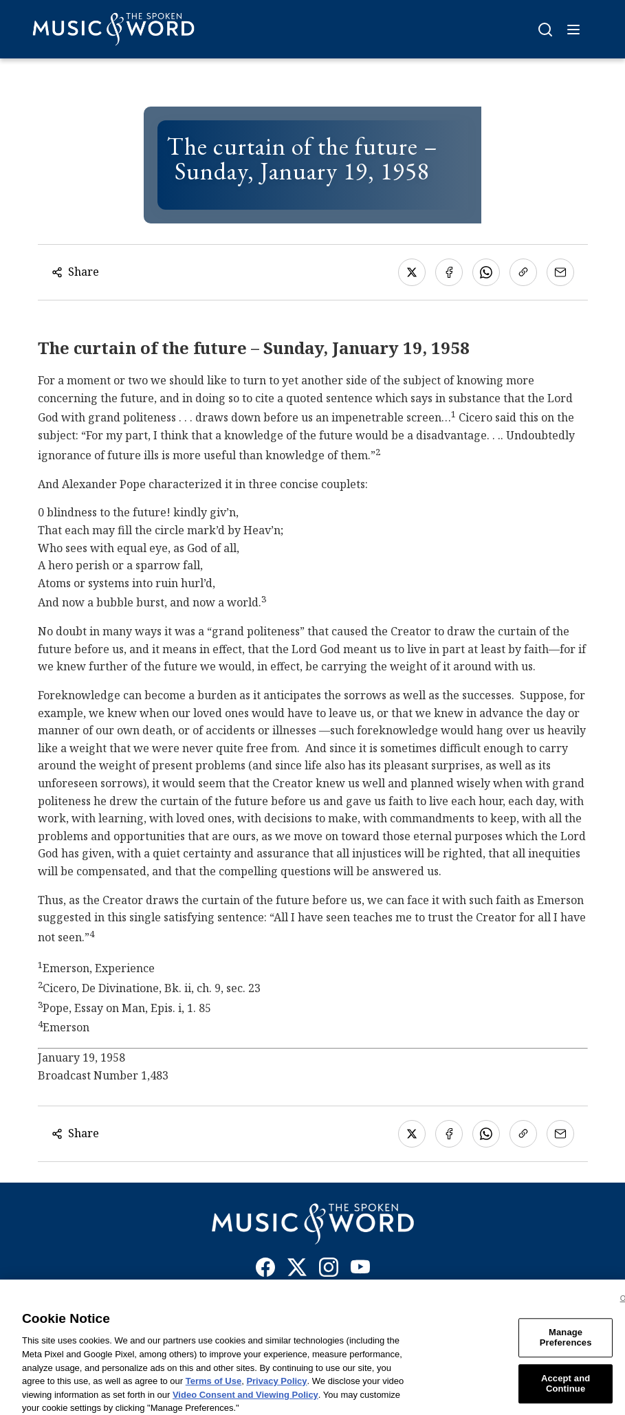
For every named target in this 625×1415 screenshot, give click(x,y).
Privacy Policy (276, 1388)
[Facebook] (265, 1270)
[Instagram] (328, 1270)
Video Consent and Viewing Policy (245, 1401)
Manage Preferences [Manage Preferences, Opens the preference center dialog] (566, 1344)
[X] (297, 1270)
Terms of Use (213, 1388)
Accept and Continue (565, 1390)
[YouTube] (360, 1270)
